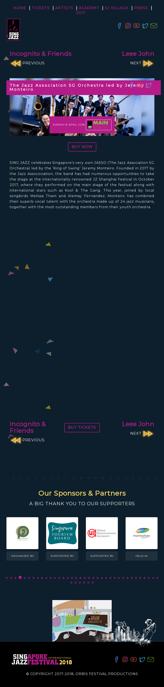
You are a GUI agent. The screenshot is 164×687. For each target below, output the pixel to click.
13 (59, 578)
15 (67, 578)
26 (114, 578)
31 (136, 578)
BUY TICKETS (82, 427)
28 (123, 578)
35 (153, 578)
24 (106, 578)
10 (46, 578)
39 (80, 583)
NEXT (142, 63)
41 (88, 583)
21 (93, 578)
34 (149, 578)
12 (55, 578)
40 (84, 583)
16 (72, 578)
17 (76, 578)
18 (80, 578)
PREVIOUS (27, 63)
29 (127, 578)
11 (50, 578)
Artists (64, 8)
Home (19, 8)
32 (140, 578)
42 (93, 583)
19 (84, 578)
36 (157, 578)
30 (131, 578)
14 (63, 578)
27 (119, 578)
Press (141, 8)
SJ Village (117, 8)
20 (89, 578)
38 (76, 583)
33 (144, 578)
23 (102, 578)
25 (110, 578)
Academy (89, 8)
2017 (81, 13)
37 (71, 583)
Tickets (41, 8)
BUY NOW (82, 146)
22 (97, 578)
